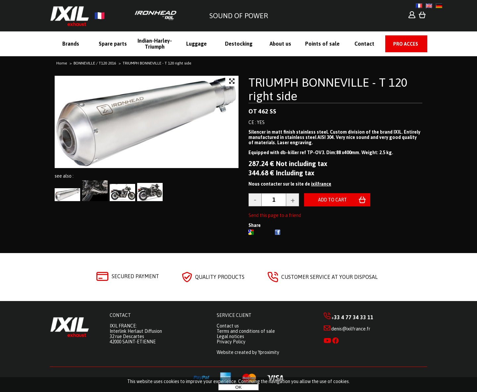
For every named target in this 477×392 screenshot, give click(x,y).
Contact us (228, 325)
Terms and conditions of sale (246, 331)
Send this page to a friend (274, 215)
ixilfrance (321, 184)
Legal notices (230, 336)
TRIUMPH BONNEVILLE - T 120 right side (327, 89)
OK (238, 387)
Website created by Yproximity (248, 352)
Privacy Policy (231, 341)
